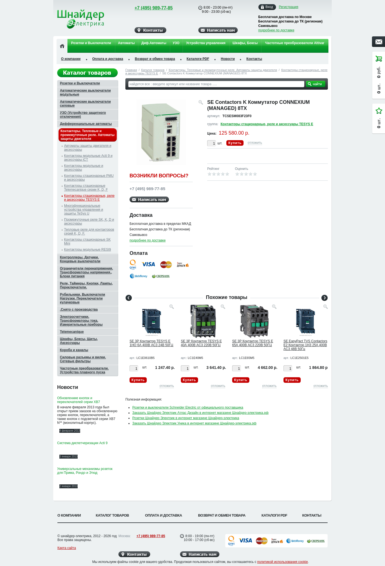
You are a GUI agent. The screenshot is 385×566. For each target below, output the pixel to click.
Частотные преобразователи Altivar (294, 43)
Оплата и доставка (107, 59)
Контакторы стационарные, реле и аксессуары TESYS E (267, 124)
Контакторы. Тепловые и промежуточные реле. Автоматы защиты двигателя (223, 70)
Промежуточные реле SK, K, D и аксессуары (89, 221)
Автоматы (126, 43)
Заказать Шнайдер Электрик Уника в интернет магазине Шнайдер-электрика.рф (194, 423)
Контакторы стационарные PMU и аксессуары (89, 178)
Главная (131, 70)
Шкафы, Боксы (245, 43)
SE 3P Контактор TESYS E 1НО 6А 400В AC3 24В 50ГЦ (151, 343)
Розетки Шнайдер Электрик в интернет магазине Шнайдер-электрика (185, 418)
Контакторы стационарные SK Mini (87, 241)
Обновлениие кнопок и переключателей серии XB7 (78, 400)
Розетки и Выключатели (91, 43)
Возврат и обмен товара (155, 59)
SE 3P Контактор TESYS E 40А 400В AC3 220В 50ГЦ (201, 343)
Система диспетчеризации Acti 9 (82, 443)
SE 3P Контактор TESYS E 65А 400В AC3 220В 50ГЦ (252, 343)
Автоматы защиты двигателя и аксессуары (87, 148)
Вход (269, 7)
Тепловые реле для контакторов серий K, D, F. (89, 231)
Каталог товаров (152, 70)
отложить (255, 143)
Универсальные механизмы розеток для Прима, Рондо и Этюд (85, 471)
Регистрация (288, 7)
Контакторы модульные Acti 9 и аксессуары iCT (88, 158)
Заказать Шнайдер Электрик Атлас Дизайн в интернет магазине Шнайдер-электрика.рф (200, 413)
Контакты (254, 59)
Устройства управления (206, 43)
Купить (235, 143)
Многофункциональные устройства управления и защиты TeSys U (83, 209)
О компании (71, 59)
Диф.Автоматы (153, 43)
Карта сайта (66, 548)
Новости (228, 59)
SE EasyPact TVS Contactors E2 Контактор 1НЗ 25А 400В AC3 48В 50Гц (305, 345)
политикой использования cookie (282, 562)
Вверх (349, 548)
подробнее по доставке (276, 30)
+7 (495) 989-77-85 (148, 8)
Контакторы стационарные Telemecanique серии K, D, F (86, 188)
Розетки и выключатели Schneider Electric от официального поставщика (187, 407)
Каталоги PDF (198, 59)
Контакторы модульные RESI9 (87, 249)
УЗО (176, 43)
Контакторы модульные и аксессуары (83, 168)
